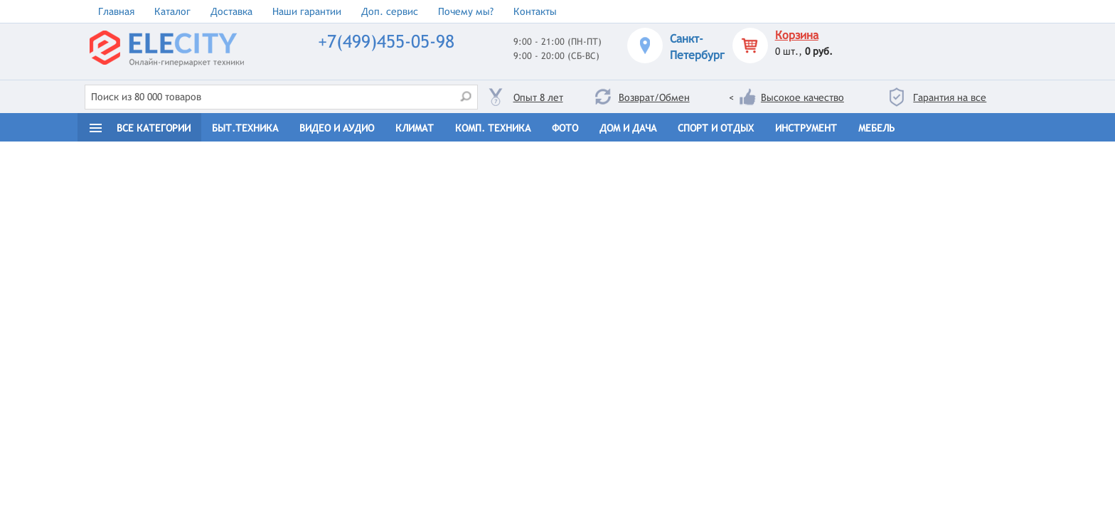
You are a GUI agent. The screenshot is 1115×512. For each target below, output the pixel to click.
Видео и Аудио (336, 128)
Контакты (535, 11)
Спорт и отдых (716, 128)
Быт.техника (245, 128)
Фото (565, 128)
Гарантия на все (949, 97)
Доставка (231, 11)
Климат (414, 128)
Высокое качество (802, 97)
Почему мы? (466, 11)
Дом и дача (627, 128)
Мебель (876, 128)
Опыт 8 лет (538, 97)
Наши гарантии (306, 11)
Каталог (172, 11)
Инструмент (806, 128)
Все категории (154, 128)
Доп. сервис (389, 11)
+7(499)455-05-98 (386, 41)
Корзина (796, 35)
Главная (116, 11)
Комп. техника (492, 128)
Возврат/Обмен (654, 97)
